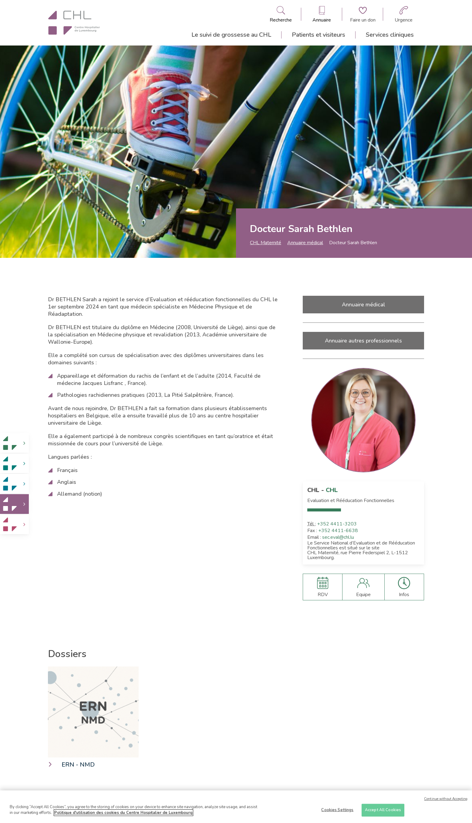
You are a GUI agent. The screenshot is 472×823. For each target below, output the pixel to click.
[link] (14, 443)
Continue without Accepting (445, 801)
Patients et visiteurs (318, 35)
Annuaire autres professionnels (363, 340)
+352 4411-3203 (337, 523)
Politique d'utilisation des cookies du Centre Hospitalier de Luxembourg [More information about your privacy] (123, 815)
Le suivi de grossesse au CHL (231, 35)
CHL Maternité (265, 242)
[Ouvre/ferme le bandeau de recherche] (281, 14)
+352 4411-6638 (338, 530)
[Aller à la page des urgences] (404, 14)
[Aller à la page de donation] (363, 14)
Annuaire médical (305, 242)
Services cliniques (390, 35)
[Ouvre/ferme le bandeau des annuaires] (321, 14)
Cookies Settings (337, 812)
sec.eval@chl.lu (338, 537)
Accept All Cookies (383, 812)
